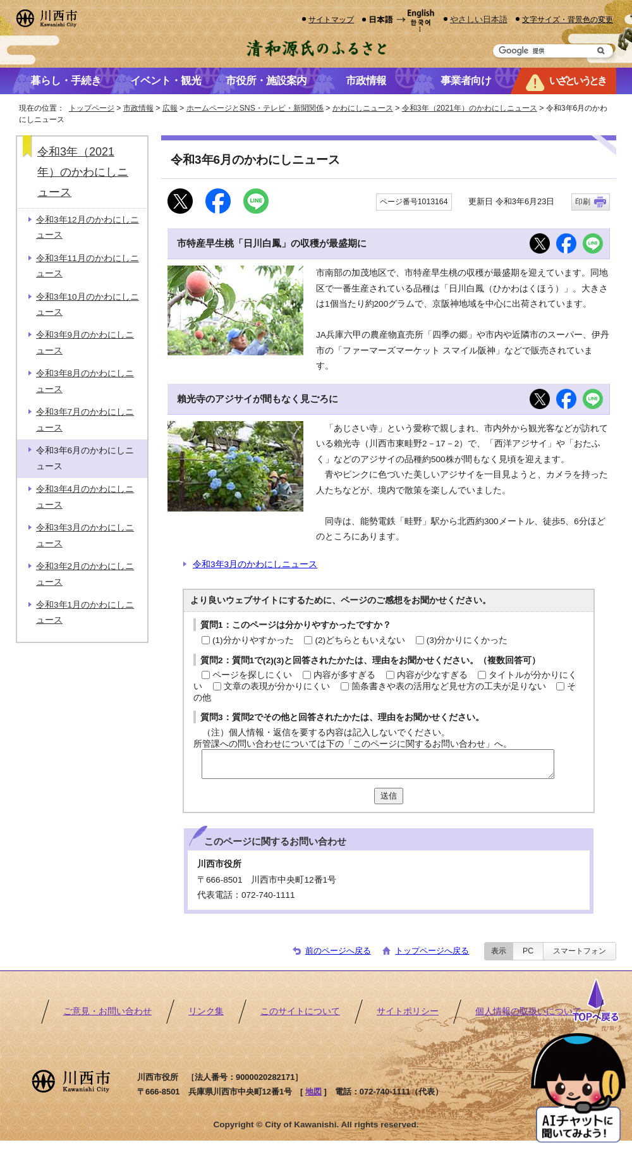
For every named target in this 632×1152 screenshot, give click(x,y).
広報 (170, 108)
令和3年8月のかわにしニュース (85, 381)
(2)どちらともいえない (360, 640)
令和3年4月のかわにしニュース (85, 496)
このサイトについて (300, 1011)
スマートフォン (579, 951)
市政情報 (138, 108)
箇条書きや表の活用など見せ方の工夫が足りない (448, 686)
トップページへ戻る (432, 950)
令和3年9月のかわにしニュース (85, 342)
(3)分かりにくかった (467, 640)
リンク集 (206, 1011)
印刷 (582, 201)
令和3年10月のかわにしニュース (87, 304)
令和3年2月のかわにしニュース (85, 573)
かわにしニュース (362, 108)
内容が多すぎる (344, 675)
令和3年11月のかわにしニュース (87, 266)
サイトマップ (331, 19)
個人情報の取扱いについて (528, 1011)
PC (528, 951)
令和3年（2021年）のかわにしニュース (469, 108)
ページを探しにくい (252, 675)
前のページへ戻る (338, 950)
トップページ (91, 108)
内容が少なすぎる (432, 675)
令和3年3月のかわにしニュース (255, 564)
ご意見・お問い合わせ (107, 1011)
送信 (388, 795)
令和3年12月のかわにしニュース (87, 227)
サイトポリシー (408, 1011)
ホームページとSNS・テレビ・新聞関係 (255, 108)
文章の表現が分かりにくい (277, 686)
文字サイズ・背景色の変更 (567, 19)
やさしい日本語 (478, 19)
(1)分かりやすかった (253, 640)
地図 (313, 1091)
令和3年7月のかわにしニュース (85, 419)
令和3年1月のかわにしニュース (85, 612)
